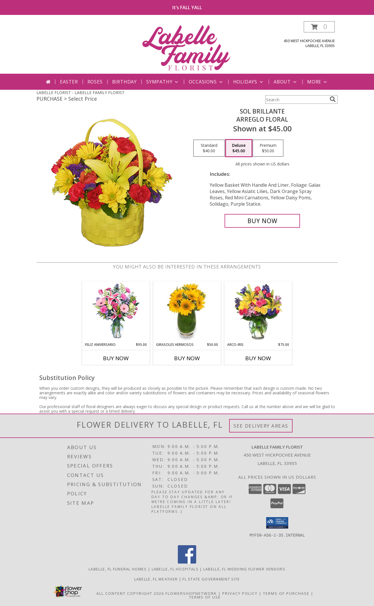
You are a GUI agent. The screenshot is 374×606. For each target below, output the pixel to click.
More (317, 82)
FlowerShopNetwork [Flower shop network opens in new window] (191, 593)
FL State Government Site (211, 579)
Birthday (124, 82)
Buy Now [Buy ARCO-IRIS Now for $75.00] (258, 358)
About (286, 82)
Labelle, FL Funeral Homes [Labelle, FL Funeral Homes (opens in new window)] (118, 569)
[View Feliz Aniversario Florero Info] (116, 312)
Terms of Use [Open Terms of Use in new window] (205, 597)
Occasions (206, 82)
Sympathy (162, 82)
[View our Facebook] (187, 562)
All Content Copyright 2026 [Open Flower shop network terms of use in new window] (130, 593)
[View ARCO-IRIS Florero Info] (258, 312)
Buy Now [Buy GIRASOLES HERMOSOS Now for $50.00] (187, 358)
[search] (332, 99)
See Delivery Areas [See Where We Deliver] (260, 425)
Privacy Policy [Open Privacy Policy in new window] (240, 593)
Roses (95, 82)
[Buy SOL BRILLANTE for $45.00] (262, 221)
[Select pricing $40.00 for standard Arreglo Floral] (209, 148)
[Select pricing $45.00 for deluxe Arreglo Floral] (239, 148)
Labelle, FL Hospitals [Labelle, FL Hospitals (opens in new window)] (175, 569)
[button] (319, 26)
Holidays (248, 82)
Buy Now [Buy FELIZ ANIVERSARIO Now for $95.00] (116, 358)
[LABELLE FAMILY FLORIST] (187, 47)
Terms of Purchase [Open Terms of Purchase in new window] (286, 593)
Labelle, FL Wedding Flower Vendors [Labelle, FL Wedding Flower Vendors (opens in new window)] (244, 569)
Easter (69, 82)
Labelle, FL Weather (156, 579)
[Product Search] (296, 100)
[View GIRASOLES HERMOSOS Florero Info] (187, 312)
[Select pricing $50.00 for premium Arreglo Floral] (268, 148)
